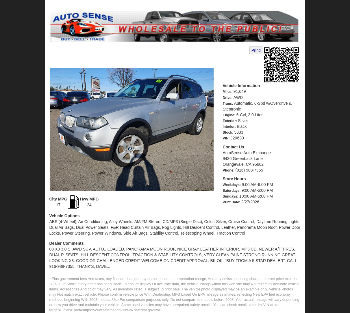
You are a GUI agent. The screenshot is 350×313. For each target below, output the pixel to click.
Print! (256, 50)
